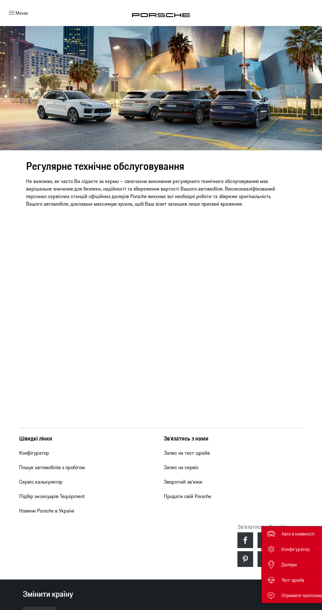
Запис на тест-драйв (187, 453)
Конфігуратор (34, 453)
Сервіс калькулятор (41, 481)
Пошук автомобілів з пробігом (52, 467)
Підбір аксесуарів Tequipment (52, 496)
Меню (17, 13)
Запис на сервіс (181, 467)
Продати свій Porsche (187, 496)
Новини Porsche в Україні (46, 510)
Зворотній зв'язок (183, 481)
